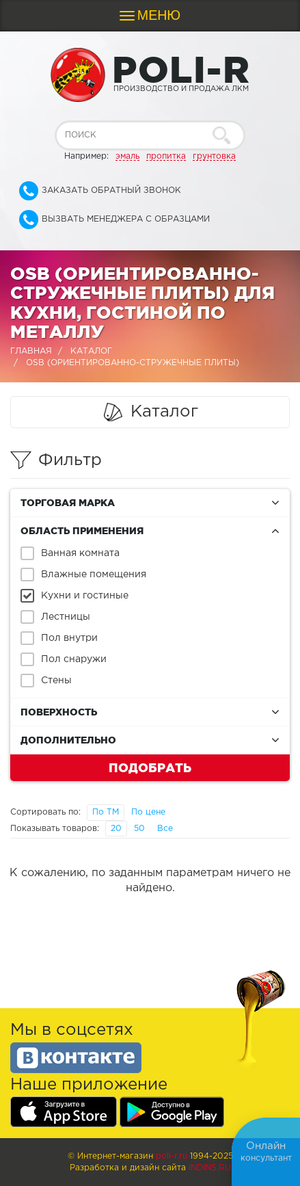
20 (116, 828)
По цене (148, 812)
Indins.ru (210, 1168)
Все (165, 828)
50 (139, 828)
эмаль (127, 156)
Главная (31, 351)
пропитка (166, 156)
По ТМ (105, 812)
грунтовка (214, 156)
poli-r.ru (171, 1156)
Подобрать (150, 767)
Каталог (91, 351)
